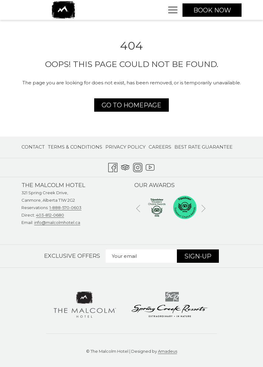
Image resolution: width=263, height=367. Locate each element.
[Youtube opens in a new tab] (150, 166)
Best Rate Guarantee (203, 147)
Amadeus (167, 351)
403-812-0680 (50, 215)
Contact (33, 147)
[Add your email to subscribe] (141, 256)
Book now (212, 10)
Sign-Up (197, 256)
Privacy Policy (125, 147)
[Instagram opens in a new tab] (137, 166)
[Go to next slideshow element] (203, 208)
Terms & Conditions (75, 147)
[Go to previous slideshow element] (138, 208)
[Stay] (145, 10)
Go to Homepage (131, 105)
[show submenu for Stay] (160, 10)
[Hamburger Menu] (171, 10)
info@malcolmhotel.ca (57, 222)
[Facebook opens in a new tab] (113, 166)
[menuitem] (33, 147)
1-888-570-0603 (65, 207)
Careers (160, 147)
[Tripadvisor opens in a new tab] (125, 166)
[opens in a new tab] (156, 207)
